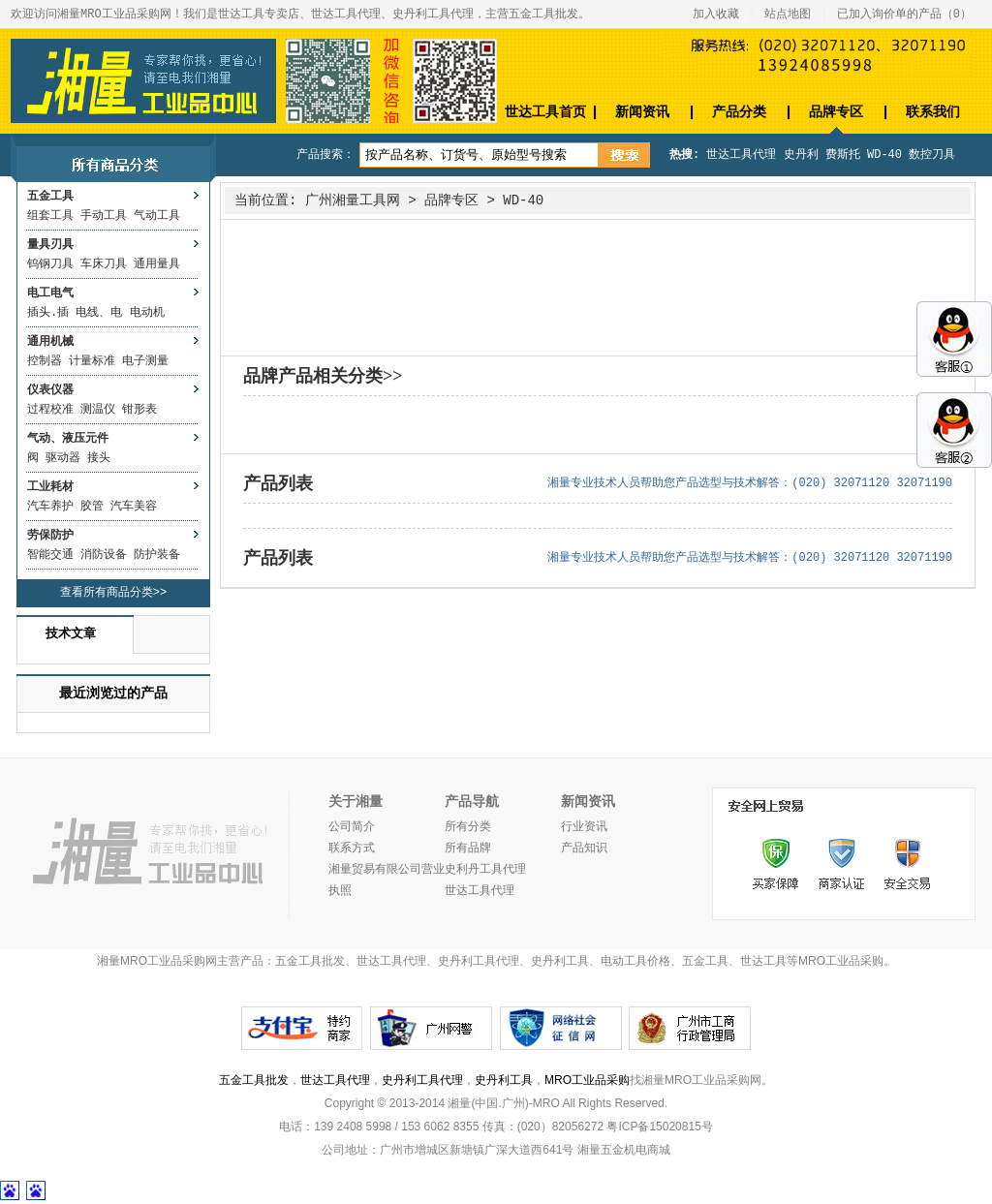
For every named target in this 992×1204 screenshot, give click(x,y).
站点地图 (787, 14)
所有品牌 (468, 848)
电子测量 (145, 361)
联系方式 (351, 848)
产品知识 (584, 848)
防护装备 (157, 555)
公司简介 (351, 827)
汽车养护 (50, 506)
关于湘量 (355, 802)
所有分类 (468, 827)
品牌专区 (836, 112)
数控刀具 (932, 155)
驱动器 (63, 458)
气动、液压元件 (67, 439)
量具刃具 (50, 245)
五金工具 (50, 196)
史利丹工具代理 (485, 870)
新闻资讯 (642, 112)
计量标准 (92, 361)
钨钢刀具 (50, 264)
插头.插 (48, 313)
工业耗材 (50, 487)
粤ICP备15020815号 (659, 1126)
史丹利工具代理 (422, 1080)
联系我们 (933, 112)
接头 (98, 458)
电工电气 (50, 293)
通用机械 (50, 342)
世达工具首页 (545, 112)
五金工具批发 (254, 1080)
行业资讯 (584, 827)
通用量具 (157, 264)
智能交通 (50, 555)
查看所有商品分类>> (113, 593)
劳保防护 (50, 535)
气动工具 (157, 216)
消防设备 (103, 555)
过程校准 (50, 410)
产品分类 (739, 112)
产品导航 (472, 802)
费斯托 (842, 155)
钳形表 (139, 410)
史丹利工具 (504, 1080)
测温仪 (97, 410)
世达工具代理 (741, 155)
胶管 (92, 506)
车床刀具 (103, 264)
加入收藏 (716, 14)
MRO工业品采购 (587, 1080)
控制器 (44, 361)
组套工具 (50, 216)
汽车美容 (133, 506)
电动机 (147, 313)
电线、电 (99, 313)
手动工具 (103, 216)
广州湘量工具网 (352, 200)
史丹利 (801, 155)
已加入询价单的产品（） (904, 14)
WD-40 (884, 155)
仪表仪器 (50, 390)
